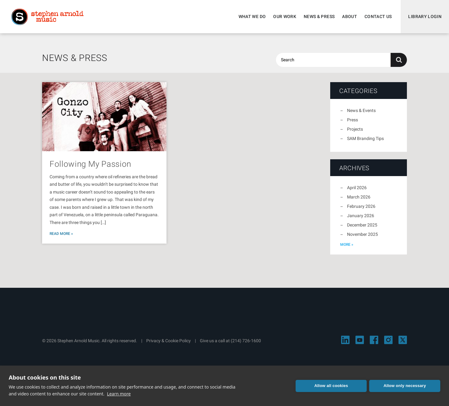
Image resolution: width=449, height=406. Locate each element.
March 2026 (358, 196)
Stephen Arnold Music (47, 16)
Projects (355, 129)
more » (346, 244)
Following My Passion (90, 164)
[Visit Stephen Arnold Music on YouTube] (359, 340)
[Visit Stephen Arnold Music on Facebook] (374, 340)
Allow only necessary (405, 385)
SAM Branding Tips (365, 138)
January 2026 (360, 215)
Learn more (119, 394)
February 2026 (361, 206)
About (349, 16)
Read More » (61, 233)
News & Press (319, 16)
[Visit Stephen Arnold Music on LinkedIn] (345, 340)
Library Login (425, 16)
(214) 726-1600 (246, 340)
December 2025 (362, 224)
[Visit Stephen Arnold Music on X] (402, 340)
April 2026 (357, 187)
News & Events (361, 110)
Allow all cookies (331, 385)
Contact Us (378, 16)
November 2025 (362, 234)
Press (352, 119)
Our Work (284, 16)
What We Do (252, 16)
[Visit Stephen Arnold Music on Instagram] (388, 340)
